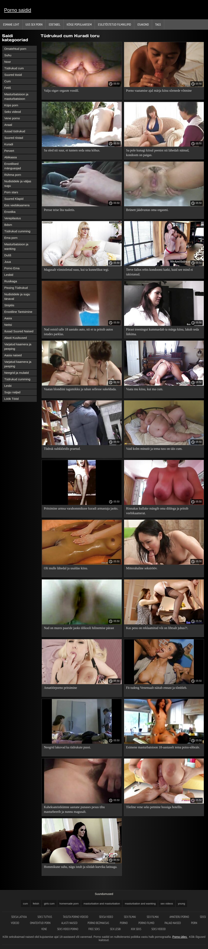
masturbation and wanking (140, 903)
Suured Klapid (13, 198)
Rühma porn (12, 174)
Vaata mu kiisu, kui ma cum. (144, 389)
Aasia (8, 318)
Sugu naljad (12, 392)
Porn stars (11, 192)
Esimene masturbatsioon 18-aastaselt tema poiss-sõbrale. (163, 747)
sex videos (166, 903)
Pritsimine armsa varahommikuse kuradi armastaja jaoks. (81, 508)
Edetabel (54, 24)
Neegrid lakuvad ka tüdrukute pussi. (67, 747)
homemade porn (69, 903)
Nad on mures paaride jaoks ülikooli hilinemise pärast (79, 628)
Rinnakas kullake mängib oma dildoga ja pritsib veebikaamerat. (157, 511)
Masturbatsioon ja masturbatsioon (16, 96)
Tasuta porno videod (76, 917)
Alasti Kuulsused (15, 337)
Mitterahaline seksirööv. (141, 568)
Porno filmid (146, 923)
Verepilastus (12, 218)
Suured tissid (13, 74)
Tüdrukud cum (14, 68)
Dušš (7, 255)
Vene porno (12, 118)
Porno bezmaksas (99, 923)
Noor (7, 61)
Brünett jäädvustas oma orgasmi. (147, 210)
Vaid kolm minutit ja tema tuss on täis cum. (154, 448)
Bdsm (8, 224)
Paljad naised (173, 923)
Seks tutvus (45, 917)
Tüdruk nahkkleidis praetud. (62, 448)
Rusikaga (10, 281)
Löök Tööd (11, 398)
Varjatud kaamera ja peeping (17, 346)
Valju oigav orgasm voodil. (61, 90)
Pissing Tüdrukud (16, 287)
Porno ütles (180, 936)
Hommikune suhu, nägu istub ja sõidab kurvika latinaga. (80, 867)
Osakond (143, 24)
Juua (7, 261)
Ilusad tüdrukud (14, 131)
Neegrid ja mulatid (16, 372)
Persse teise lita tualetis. (59, 210)
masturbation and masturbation (101, 903)
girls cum (49, 903)
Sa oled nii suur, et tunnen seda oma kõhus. (72, 150)
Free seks (94, 929)
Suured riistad (13, 137)
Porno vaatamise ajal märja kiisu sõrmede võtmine (159, 90)
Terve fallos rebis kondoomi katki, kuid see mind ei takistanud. (159, 272)
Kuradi (8, 144)
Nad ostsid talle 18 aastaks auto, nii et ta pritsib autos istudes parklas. (78, 332)
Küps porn (11, 105)
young (181, 903)
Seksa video (106, 917)
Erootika (9, 211)
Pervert (9, 150)
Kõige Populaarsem (79, 24)
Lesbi (8, 385)
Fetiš (7, 87)
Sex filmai (130, 917)
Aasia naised (13, 355)
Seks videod (12, 111)
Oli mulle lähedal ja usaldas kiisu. (66, 568)
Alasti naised (69, 923)
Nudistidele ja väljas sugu (17, 183)
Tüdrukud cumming (17, 231)
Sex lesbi (115, 929)
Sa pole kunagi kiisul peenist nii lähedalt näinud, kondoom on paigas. (157, 153)
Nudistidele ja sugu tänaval (17, 296)
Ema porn (10, 237)
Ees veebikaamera (16, 205)
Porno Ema (12, 268)
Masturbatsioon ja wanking (16, 246)
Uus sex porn (34, 24)
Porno (124, 923)
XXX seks (136, 929)
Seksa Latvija (19, 917)
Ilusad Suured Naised (18, 331)
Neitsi (8, 324)
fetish (36, 903)
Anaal (8, 124)
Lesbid (8, 274)
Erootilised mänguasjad (12, 166)
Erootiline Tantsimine (18, 311)
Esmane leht (11, 24)
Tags (158, 24)
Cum (7, 81)
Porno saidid (17, 10)
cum (25, 903)
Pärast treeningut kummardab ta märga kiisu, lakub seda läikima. (162, 332)
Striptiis (9, 305)
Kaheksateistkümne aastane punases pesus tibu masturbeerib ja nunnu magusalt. (74, 809)
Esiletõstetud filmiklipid (114, 24)
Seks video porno (67, 929)
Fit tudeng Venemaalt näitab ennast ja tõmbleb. (156, 687)
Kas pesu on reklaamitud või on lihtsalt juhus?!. (157, 628)
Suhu (7, 55)
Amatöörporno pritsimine (60, 687)
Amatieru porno (180, 917)
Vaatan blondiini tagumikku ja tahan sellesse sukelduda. (80, 389)
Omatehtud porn (15, 48)
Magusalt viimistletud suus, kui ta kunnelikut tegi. (76, 269)
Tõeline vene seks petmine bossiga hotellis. (154, 807)
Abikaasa (10, 157)
